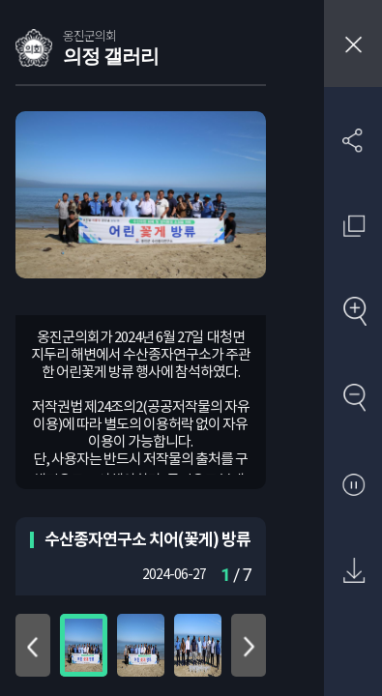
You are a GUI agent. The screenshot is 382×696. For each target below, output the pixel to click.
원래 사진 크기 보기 (353, 225)
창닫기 (353, 43)
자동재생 (353, 486)
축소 (353, 398)
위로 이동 (32, 645)
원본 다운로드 (353, 572)
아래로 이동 (248, 645)
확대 (353, 312)
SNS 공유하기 (353, 139)
